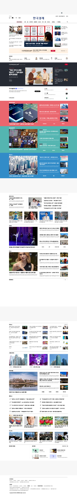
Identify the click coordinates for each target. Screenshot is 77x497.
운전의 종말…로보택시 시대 (55, 341)
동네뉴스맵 (44, 175)
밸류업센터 (62, 175)
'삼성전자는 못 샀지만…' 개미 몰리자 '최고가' (53, 200)
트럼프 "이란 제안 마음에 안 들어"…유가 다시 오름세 (14, 332)
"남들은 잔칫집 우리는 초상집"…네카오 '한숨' (53, 198)
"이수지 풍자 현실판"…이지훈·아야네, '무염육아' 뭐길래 (34, 207)
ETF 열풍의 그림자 (27, 59)
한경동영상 (11, 279)
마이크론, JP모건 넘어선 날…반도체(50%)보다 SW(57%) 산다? (48, 132)
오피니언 (48, 21)
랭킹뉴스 (10, 396)
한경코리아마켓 (12, 102)
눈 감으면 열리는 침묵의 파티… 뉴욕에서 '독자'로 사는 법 (49, 273)
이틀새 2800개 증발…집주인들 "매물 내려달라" (36, 43)
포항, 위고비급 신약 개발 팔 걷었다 (35, 346)
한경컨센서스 (45, 123)
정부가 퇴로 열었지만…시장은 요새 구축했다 (61, 441)
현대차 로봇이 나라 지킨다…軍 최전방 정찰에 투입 (52, 411)
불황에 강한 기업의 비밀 (33, 341)
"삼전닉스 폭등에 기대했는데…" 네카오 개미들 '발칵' (21, 408)
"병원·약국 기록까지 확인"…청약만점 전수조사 (48, 157)
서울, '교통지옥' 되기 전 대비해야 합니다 (45, 441)
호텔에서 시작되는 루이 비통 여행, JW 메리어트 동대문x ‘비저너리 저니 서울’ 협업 (49, 379)
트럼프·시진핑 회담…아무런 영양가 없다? (47, 145)
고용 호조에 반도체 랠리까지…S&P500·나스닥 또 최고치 (22, 149)
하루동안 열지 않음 (63, 50)
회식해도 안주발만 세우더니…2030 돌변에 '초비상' (52, 402)
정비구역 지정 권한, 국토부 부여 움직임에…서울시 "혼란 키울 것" (49, 163)
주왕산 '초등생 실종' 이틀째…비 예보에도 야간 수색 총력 (15, 221)
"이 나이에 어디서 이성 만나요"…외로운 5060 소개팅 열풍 (22, 405)
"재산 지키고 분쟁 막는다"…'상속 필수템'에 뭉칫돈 (16, 72)
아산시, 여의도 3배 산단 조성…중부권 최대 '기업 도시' (61, 426)
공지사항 (33, 446)
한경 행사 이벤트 (12, 446)
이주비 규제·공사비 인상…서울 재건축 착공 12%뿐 (21, 176)
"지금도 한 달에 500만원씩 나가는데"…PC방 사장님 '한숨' (53, 405)
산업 (27, 21)
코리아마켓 (31, 21)
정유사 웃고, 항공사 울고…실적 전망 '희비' (47, 111)
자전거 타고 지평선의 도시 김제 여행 (17, 392)
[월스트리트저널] (16, 17)
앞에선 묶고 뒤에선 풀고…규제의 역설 (15, 441)
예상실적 (44, 150)
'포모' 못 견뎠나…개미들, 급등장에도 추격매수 (48, 118)
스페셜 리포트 (11, 353)
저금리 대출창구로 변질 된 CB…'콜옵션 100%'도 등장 (15, 46)
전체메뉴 (59, 21)
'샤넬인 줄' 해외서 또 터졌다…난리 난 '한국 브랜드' (15, 342)
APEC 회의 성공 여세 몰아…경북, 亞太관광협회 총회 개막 (55, 347)
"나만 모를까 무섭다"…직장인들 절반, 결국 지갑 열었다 (55, 327)
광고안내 (22, 480)
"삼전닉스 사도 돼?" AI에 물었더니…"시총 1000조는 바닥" (22, 399)
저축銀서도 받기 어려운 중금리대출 (64, 45)
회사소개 (11, 480)
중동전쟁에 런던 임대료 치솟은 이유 (30, 441)
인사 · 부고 (64, 446)
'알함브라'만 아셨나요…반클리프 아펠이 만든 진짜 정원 (22, 272)
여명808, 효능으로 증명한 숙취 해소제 (15, 426)
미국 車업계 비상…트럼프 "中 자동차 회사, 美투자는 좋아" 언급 (15, 337)
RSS (31, 485)
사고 (67, 446)
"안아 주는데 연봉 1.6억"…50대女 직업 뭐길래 (53, 203)
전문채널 (53, 21)
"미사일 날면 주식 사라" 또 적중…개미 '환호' (52, 208)
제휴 (14, 485)
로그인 (67, 16)
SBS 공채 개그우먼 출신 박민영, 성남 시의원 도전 (46, 221)
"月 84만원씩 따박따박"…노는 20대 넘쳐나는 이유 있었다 (22, 402)
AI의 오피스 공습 (34, 367)
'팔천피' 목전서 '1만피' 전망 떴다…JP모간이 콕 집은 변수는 (14, 327)
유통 (45, 21)
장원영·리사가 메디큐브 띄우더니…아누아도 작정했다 (55, 337)
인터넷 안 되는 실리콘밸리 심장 (44, 59)
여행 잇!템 (64, 391)
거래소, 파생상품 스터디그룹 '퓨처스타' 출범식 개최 (35, 327)
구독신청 (14, 480)
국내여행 (50, 391)
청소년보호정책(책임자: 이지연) (48, 485)
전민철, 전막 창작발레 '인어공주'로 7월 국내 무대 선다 (22, 247)
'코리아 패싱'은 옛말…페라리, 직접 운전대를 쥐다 (49, 266)
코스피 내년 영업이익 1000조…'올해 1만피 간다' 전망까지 (59, 71)
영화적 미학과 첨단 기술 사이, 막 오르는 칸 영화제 (49, 228)
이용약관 (35, 485)
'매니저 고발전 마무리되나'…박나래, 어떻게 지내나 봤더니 (30, 221)
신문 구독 (57, 16)
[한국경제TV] (13, 17)
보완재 (10, 346)
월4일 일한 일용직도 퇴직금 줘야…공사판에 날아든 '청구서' (35, 337)
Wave (10, 251)
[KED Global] (20, 17)
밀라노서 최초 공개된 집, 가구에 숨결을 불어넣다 (48, 241)
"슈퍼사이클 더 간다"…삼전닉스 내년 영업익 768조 (64, 27)
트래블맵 (43, 391)
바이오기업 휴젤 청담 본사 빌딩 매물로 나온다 (48, 170)
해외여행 (57, 391)
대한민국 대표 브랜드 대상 (18, 415)
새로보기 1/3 (66, 324)
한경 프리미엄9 (19, 21)
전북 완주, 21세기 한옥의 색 (44, 386)
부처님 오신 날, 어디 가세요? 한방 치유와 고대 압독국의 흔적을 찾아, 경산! (49, 373)
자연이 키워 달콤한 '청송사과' (45, 426)
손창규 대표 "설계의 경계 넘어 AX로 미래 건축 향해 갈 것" (30, 426)
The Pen (10, 430)
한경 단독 (56, 77)
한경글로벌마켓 (12, 128)
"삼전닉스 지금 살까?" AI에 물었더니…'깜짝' (16, 204)
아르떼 (10, 225)
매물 (53, 175)
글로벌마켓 (35, 21)
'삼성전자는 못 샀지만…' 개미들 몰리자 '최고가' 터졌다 (22, 411)
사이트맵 (24, 485)
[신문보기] (9, 17)
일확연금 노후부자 (11, 68)
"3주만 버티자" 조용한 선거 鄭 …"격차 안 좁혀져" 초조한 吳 (15, 35)
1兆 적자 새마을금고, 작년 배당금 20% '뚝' (15, 39)
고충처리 (18, 480)
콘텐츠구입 (16, 485)
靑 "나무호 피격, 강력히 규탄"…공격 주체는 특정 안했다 (15, 42)
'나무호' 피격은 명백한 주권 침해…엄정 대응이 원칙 (15, 60)
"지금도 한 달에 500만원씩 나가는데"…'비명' (15, 198)
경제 (25, 21)
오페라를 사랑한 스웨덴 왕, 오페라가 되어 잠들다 (48, 235)
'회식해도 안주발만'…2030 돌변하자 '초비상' (52, 205)
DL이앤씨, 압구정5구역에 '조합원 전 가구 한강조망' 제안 (35, 332)
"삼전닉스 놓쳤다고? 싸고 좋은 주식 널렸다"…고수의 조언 (53, 408)
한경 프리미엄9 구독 (62, 16)
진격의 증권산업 (55, 367)
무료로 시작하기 (37, 91)
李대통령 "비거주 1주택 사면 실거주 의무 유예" (64, 33)
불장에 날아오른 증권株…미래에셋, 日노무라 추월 (64, 39)
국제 (42, 21)
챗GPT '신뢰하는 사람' (58, 59)
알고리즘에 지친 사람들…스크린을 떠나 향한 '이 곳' (48, 260)
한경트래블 (11, 370)
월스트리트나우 (43, 129)
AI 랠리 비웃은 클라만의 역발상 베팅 (46, 138)
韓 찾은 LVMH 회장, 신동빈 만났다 (56, 331)
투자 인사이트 (56, 68)
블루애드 (26, 480)
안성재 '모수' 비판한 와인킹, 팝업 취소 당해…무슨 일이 (61, 221)
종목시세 (53, 150)
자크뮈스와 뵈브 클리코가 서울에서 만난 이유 (48, 253)
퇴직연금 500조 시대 (15, 367)
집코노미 (39, 21)
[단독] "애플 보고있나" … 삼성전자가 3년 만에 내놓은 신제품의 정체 (59, 80)
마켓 (63, 123)
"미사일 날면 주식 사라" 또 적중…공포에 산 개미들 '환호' (53, 399)
